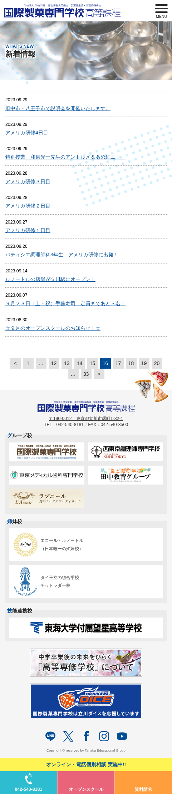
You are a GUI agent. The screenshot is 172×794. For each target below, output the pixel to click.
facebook (86, 736)
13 (67, 363)
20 (157, 363)
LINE (50, 736)
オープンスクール (86, 789)
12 (54, 363)
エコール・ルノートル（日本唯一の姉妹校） (47, 544)
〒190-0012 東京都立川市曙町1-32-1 (86, 418)
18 (131, 363)
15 (92, 363)
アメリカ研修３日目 (27, 181)
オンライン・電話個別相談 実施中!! (86, 764)
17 (118, 363)
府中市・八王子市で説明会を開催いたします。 (57, 108)
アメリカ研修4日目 (26, 132)
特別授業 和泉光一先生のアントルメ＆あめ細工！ (65, 157)
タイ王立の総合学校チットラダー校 (45, 581)
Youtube (122, 736)
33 (86, 374)
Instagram (104, 736)
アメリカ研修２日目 (27, 206)
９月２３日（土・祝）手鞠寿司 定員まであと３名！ (65, 303)
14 (80, 363)
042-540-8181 (28, 789)
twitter (68, 736)
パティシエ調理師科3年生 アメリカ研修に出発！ (61, 254)
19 (144, 363)
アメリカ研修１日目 (27, 230)
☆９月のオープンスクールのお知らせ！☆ (52, 328)
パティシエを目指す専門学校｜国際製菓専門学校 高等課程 (65, 11)
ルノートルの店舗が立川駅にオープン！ (50, 279)
